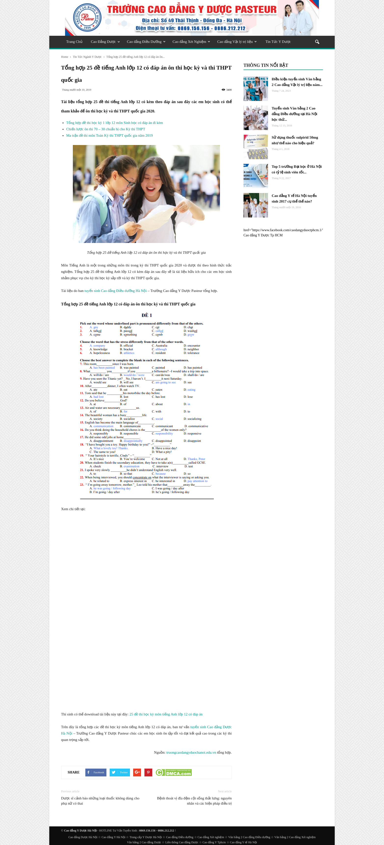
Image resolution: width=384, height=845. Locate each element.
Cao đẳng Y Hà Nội (113, 837)
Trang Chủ (74, 42)
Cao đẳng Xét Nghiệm (191, 42)
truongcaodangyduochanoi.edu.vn (191, 752)
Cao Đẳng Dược (105, 42)
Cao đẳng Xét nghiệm (211, 837)
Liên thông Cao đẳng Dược (181, 842)
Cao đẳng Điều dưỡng (179, 837)
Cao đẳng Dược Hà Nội (82, 837)
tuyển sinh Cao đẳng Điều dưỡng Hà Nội (115, 291)
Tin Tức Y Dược (278, 42)
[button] (317, 42)
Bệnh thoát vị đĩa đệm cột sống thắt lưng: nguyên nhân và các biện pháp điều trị (194, 800)
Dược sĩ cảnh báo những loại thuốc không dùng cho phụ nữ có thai (100, 800)
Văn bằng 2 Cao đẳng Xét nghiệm (295, 837)
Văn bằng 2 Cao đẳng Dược (144, 842)
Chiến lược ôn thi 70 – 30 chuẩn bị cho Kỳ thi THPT (105, 129)
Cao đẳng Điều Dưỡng (146, 42)
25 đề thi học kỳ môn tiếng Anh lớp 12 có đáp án (166, 714)
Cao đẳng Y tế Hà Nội (243, 842)
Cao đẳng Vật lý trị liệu (237, 42)
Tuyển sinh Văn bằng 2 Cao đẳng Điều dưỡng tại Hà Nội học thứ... (294, 113)
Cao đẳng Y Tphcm (214, 842)
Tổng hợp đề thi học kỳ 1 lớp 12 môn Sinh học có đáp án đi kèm (114, 123)
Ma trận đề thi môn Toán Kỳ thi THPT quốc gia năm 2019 (109, 135)
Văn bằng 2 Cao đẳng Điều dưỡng (249, 837)
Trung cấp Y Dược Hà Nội (145, 837)
